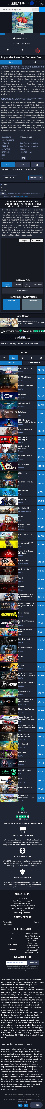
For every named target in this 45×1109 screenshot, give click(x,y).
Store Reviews (32, 945)
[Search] (42, 9)
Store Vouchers (32, 934)
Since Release (7, 285)
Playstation (12, 944)
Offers (5, 169)
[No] (42, 1100)
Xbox (13, 939)
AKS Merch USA (32, 950)
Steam (22, 149)
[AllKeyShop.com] (16, 3)
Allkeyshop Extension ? (22, 913)
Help (36, 1105)
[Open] (3, 3)
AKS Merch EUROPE (32, 952)
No (26, 1105)
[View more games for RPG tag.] (23, 159)
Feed (34, 62)
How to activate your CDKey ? (22, 908)
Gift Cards (32, 941)
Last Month (38, 285)
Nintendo (12, 949)
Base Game (31, 169)
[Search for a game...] (22, 9)
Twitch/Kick (7, 922)
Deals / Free (32, 943)
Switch (30, 152)
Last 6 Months (28, 285)
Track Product (22, 291)
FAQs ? (22, 910)
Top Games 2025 (32, 948)
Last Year (17, 285)
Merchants (8, 924)
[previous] (2, 34)
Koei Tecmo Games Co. (29, 143)
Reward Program (32, 938)
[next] (42, 34)
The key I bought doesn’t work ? (22, 906)
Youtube (37, 922)
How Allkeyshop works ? (22, 901)
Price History (16, 169)
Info (11, 62)
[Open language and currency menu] (32, 3)
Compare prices (22, 196)
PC (13, 934)
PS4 (25, 152)
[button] (41, 3)
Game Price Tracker (32, 936)
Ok (20, 1105)
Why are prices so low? (23, 903)
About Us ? (22, 899)
